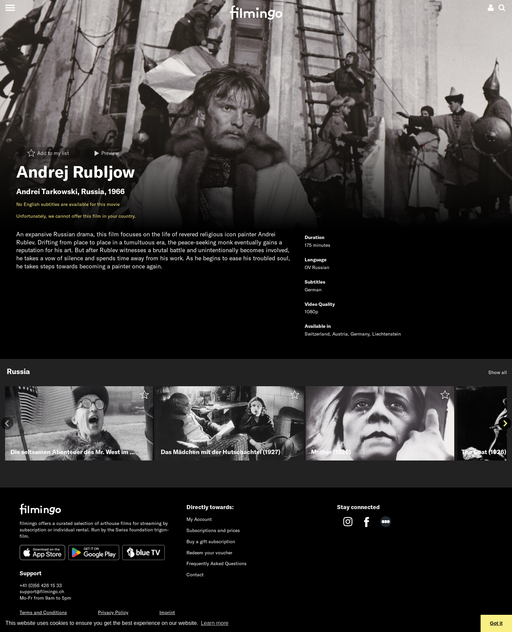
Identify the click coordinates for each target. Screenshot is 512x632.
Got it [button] (496, 623)
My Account (199, 519)
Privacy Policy (113, 612)
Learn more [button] (215, 623)
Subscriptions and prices (213, 530)
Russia (92, 191)
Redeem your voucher (209, 553)
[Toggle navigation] (10, 7)
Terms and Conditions (43, 612)
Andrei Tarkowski (46, 191)
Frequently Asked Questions (216, 563)
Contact (195, 575)
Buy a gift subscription (210, 541)
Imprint (167, 612)
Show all (497, 372)
